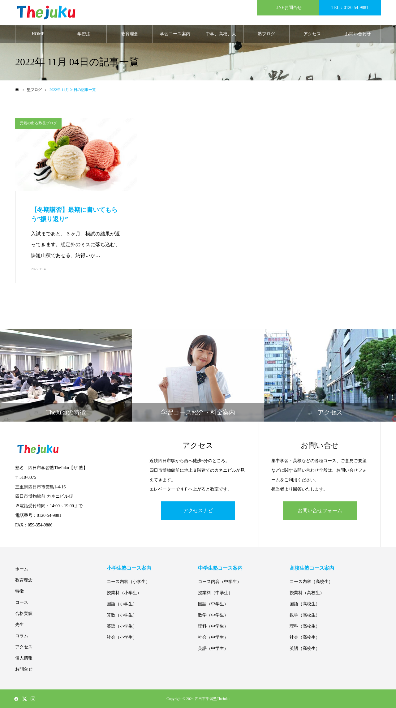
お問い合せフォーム (320, 510)
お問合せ (23, 669)
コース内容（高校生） (311, 581)
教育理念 (129, 34)
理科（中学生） (213, 626)
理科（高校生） (305, 626)
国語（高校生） (305, 604)
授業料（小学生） (124, 592)
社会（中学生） (213, 637)
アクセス (312, 34)
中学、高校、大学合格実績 (221, 37)
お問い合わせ (358, 34)
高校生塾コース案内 (312, 568)
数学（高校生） (305, 615)
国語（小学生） (122, 604)
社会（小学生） (122, 637)
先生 (19, 624)
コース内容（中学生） (219, 581)
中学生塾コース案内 (220, 568)
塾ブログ (266, 34)
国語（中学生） (213, 604)
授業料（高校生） (307, 592)
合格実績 (23, 613)
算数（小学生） (122, 615)
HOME (38, 34)
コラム (21, 635)
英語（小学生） (122, 626)
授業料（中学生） (215, 592)
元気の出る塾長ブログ (38, 123)
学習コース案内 (175, 34)
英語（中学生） (213, 648)
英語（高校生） (305, 648)
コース (21, 602)
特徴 (19, 591)
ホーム (21, 569)
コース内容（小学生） (128, 581)
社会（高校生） (305, 637)
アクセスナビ (198, 510)
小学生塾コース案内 (129, 568)
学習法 (83, 34)
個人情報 (23, 658)
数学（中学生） (213, 615)
